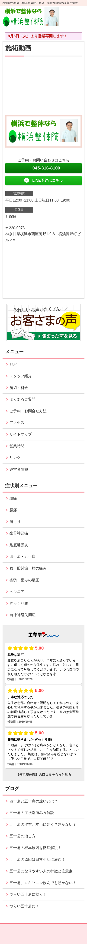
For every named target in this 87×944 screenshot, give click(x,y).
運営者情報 (19, 469)
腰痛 (13, 510)
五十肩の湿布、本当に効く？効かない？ (43, 824)
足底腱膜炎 (19, 545)
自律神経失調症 (22, 615)
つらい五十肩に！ (24, 906)
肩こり (15, 522)
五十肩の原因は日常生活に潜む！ (37, 859)
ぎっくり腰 (19, 603)
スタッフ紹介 (21, 376)
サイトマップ (21, 434)
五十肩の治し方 (22, 836)
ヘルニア (17, 592)
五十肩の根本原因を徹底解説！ (35, 848)
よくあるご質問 (22, 399)
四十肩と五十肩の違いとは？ (34, 801)
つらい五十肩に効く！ (28, 894)
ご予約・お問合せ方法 (28, 411)
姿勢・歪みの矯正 (24, 580)
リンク (15, 458)
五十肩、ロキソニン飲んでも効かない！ (43, 883)
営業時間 (17, 446)
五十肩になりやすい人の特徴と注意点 (41, 871)
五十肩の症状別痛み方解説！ (34, 813)
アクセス (17, 423)
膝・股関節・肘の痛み (28, 568)
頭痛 (13, 498)
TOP (13, 364)
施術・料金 (19, 388)
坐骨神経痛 (19, 533)
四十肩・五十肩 (22, 556)
